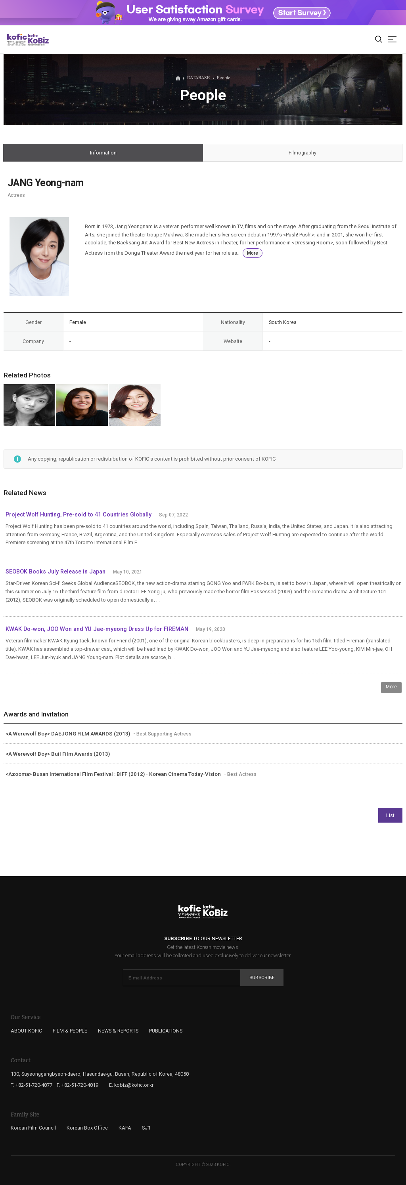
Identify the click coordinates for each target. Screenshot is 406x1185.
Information (103, 153)
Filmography (302, 153)
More (252, 253)
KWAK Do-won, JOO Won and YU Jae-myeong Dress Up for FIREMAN (98, 629)
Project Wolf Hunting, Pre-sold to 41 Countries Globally (78, 514)
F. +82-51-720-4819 (77, 1085)
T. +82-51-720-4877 (31, 1085)
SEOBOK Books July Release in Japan (55, 571)
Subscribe (262, 977)
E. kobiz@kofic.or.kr (131, 1085)
